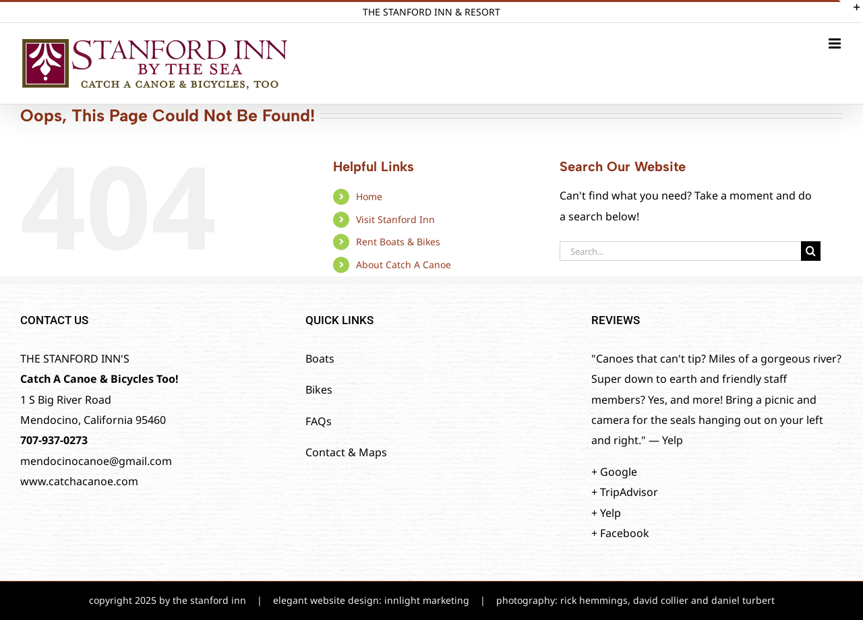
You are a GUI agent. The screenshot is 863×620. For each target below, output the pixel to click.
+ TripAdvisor (624, 492)
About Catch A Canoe (403, 264)
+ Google (614, 471)
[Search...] (680, 251)
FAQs (318, 421)
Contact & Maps (346, 452)
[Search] (811, 251)
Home (369, 196)
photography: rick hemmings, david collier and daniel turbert (635, 600)
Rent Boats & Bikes (398, 241)
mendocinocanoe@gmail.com (96, 461)
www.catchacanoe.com (79, 481)
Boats (319, 358)
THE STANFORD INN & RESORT (431, 11)
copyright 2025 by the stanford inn (167, 600)
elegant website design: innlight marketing (371, 600)
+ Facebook (620, 533)
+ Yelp (606, 512)
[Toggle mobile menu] (836, 43)
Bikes (318, 389)
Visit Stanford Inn (395, 219)
